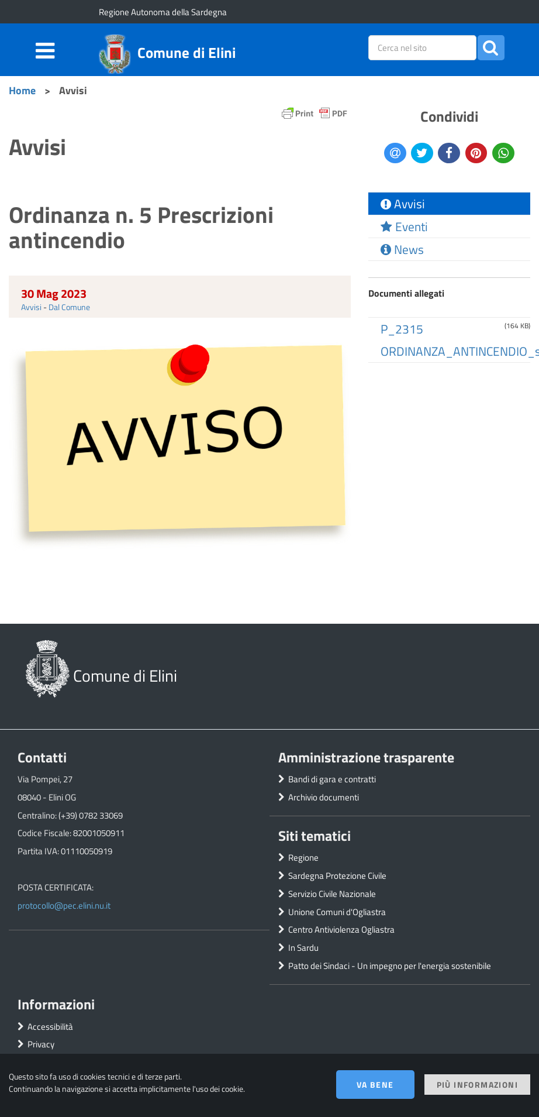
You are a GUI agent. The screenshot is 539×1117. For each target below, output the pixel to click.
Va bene (375, 1084)
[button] (491, 47)
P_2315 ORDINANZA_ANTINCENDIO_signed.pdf (455, 339)
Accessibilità (50, 1026)
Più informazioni (477, 1084)
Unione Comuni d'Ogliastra (337, 912)
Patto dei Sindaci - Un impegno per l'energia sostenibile (389, 965)
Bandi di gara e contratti (332, 779)
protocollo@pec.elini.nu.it (64, 905)
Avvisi (31, 307)
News (402, 249)
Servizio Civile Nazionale (332, 894)
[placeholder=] (422, 47)
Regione (303, 857)
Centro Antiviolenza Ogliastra (341, 929)
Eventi (404, 226)
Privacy (40, 1044)
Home (22, 90)
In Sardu (303, 947)
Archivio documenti (323, 797)
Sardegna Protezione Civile (337, 875)
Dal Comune (69, 307)
